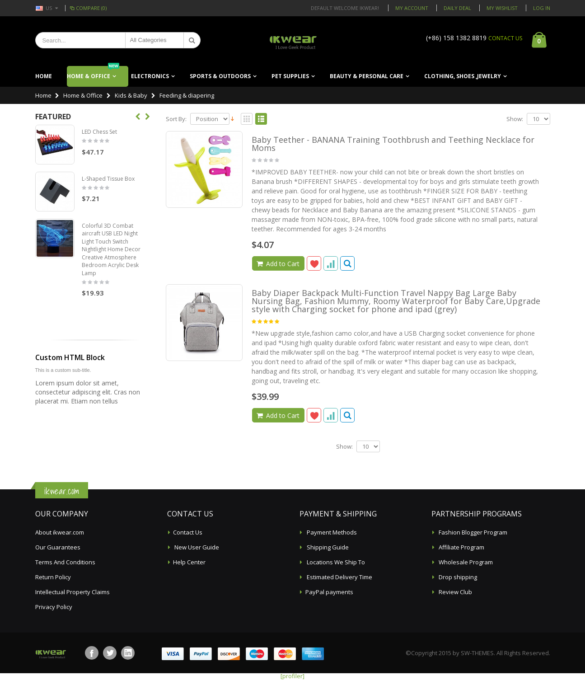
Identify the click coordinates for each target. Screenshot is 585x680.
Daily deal (457, 8)
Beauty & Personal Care (366, 76)
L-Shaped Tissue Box (108, 179)
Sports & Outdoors (220, 76)
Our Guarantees (57, 547)
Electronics (150, 76)
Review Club (454, 592)
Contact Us (187, 532)
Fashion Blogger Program (472, 532)
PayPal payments (329, 592)
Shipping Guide (327, 547)
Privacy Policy (53, 607)
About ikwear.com (59, 532)
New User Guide (196, 547)
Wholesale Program (465, 562)
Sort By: (176, 119)
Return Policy (53, 577)
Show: (514, 119)
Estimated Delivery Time (338, 577)
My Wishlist (502, 8)
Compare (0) (88, 8)
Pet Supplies (290, 76)
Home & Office (93, 73)
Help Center (189, 562)
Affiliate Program (460, 547)
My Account (411, 8)
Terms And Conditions (65, 562)
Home (43, 95)
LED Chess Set (99, 132)
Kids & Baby (131, 95)
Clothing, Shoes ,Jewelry (462, 76)
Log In (541, 8)
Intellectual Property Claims (72, 592)
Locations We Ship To (335, 562)
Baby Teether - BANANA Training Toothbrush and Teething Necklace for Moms (393, 143)
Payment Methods (331, 532)
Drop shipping (457, 577)
